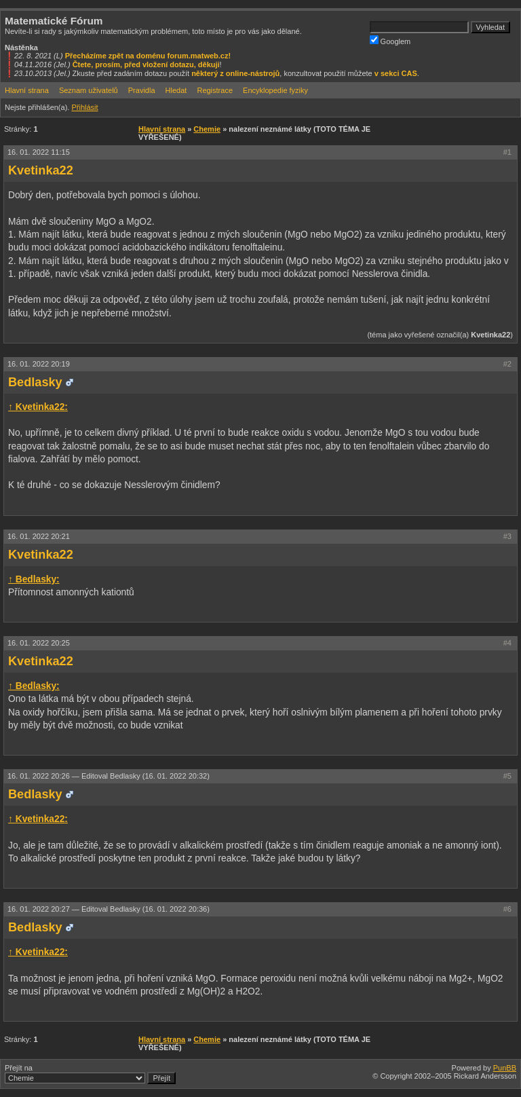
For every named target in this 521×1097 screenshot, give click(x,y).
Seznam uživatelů (88, 90)
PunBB (504, 1068)
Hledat (176, 90)
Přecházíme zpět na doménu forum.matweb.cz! (148, 56)
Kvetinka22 (40, 170)
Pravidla (141, 90)
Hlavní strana (27, 90)
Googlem (390, 40)
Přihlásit (84, 107)
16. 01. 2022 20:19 (38, 364)
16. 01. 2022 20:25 (38, 643)
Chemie (206, 129)
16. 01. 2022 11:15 (38, 152)
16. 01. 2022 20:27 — (108, 909)
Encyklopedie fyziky (275, 90)
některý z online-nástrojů (235, 73)
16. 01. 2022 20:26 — (108, 776)
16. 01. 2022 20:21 (38, 536)
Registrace (215, 90)
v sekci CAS (395, 73)
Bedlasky (35, 382)
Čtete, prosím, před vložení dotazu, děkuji (146, 64)
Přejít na (90, 1074)
